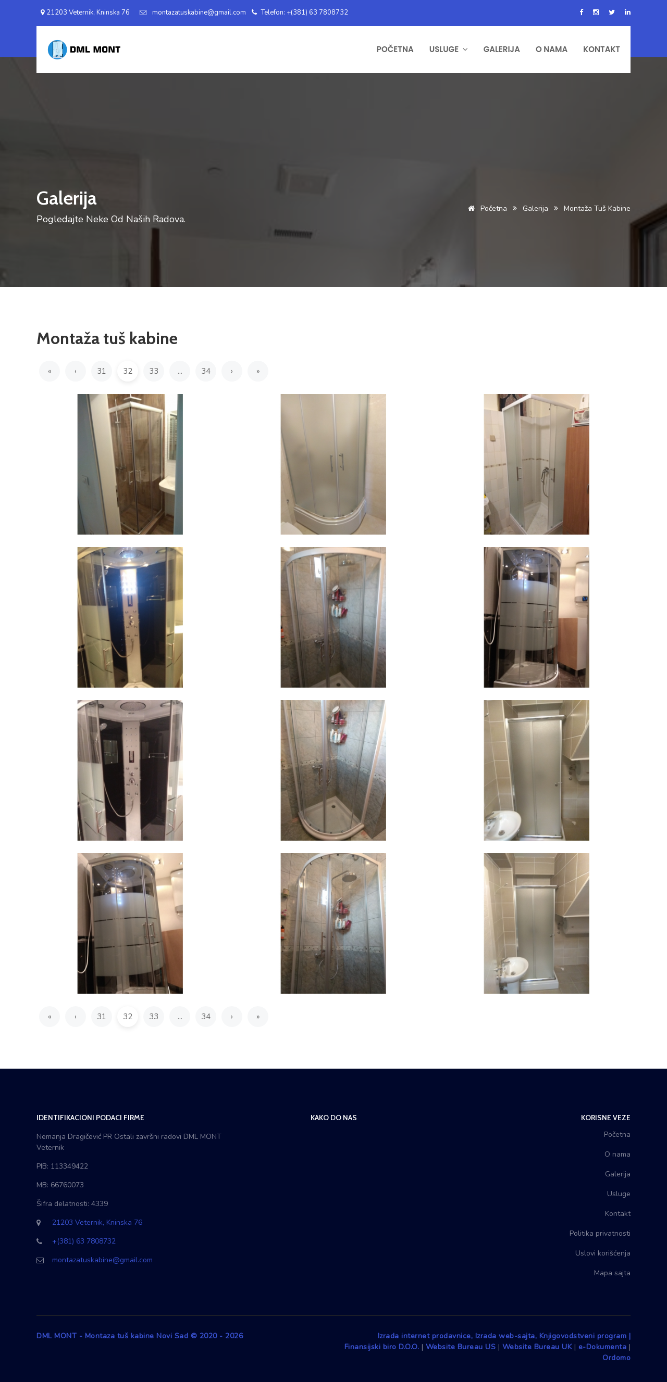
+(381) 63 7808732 (84, 1241)
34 (206, 371)
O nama (617, 1154)
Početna (485, 208)
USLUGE (448, 49)
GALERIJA (502, 49)
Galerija (535, 208)
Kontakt (618, 1214)
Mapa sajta (612, 1273)
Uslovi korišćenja (603, 1253)
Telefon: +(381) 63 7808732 (300, 12)
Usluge (619, 1194)
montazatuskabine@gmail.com (193, 12)
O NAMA (551, 49)
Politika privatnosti (600, 1233)
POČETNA (395, 49)
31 (101, 371)
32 (127, 371)
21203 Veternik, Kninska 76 (83, 12)
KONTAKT (601, 49)
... (180, 371)
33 (153, 371)
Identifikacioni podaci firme (90, 1117)
